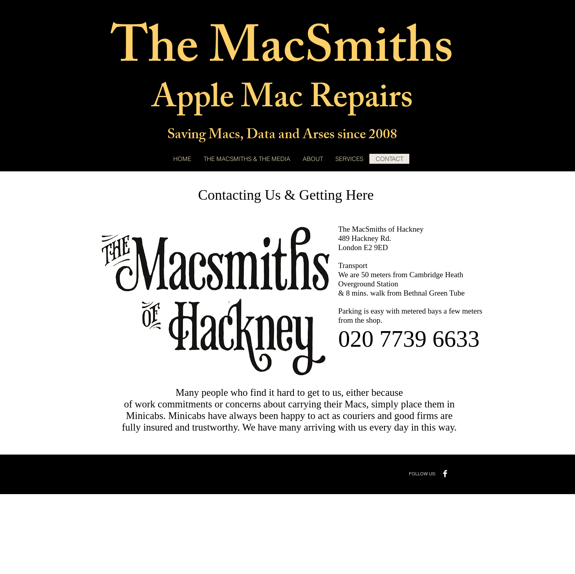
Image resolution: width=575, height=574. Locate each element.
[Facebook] (445, 473)
